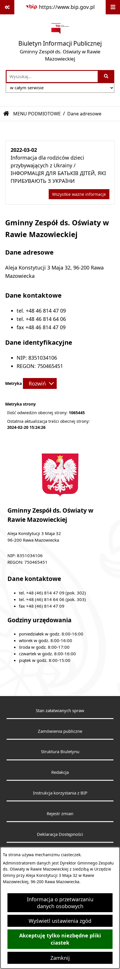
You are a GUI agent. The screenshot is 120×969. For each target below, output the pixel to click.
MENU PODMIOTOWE (37, 114)
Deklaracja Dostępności (60, 834)
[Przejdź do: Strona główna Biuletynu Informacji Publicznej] (6, 113)
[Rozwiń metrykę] (40, 383)
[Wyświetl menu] (113, 7)
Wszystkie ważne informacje (79, 194)
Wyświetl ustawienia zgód (60, 920)
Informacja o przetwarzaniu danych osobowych (60, 903)
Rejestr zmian (60, 813)
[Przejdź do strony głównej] (60, 42)
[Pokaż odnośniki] (7, 7)
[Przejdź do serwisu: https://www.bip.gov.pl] (60, 7)
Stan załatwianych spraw (60, 710)
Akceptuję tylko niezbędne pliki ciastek (60, 939)
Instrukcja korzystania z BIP (60, 793)
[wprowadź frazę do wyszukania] (52, 76)
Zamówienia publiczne (60, 731)
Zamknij (60, 957)
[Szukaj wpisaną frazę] (106, 76)
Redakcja (60, 772)
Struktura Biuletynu (60, 751)
